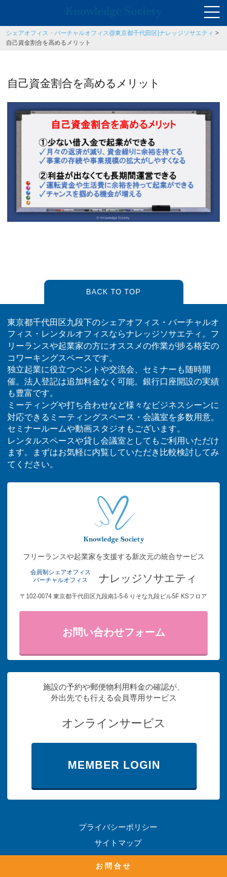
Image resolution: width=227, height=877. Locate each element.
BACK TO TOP (113, 292)
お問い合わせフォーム (113, 632)
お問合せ (114, 866)
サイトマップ (118, 842)
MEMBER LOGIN (114, 765)
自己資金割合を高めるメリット (48, 42)
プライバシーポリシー (118, 827)
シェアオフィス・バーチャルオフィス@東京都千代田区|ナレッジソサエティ (110, 33)
